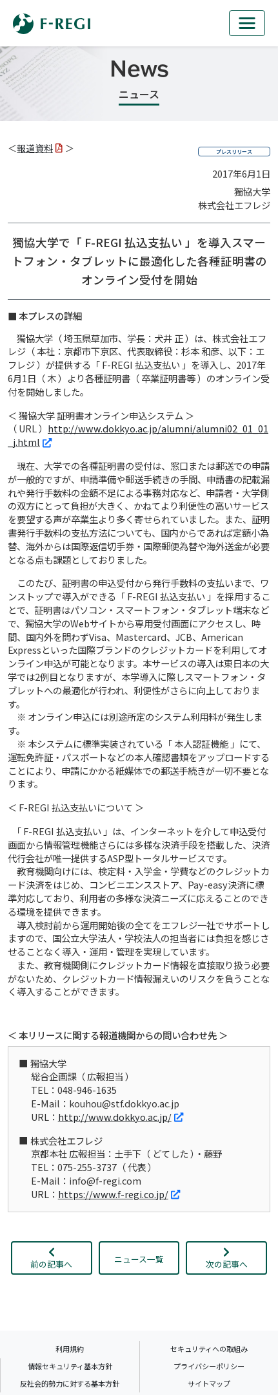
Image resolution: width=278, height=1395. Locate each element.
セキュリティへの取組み (209, 1349)
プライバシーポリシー (209, 1366)
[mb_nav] (247, 23)
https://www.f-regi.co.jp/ (119, 1194)
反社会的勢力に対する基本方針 (69, 1383)
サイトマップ (209, 1383)
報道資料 (40, 148)
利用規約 (69, 1349)
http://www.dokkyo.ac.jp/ (120, 1116)
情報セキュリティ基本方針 (70, 1366)
